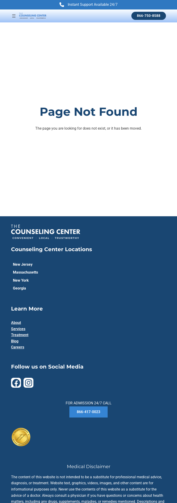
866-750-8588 (148, 16)
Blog (14, 341)
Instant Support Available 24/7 (88, 5)
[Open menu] (14, 16)
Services (18, 329)
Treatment (19, 335)
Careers (17, 347)
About (16, 322)
